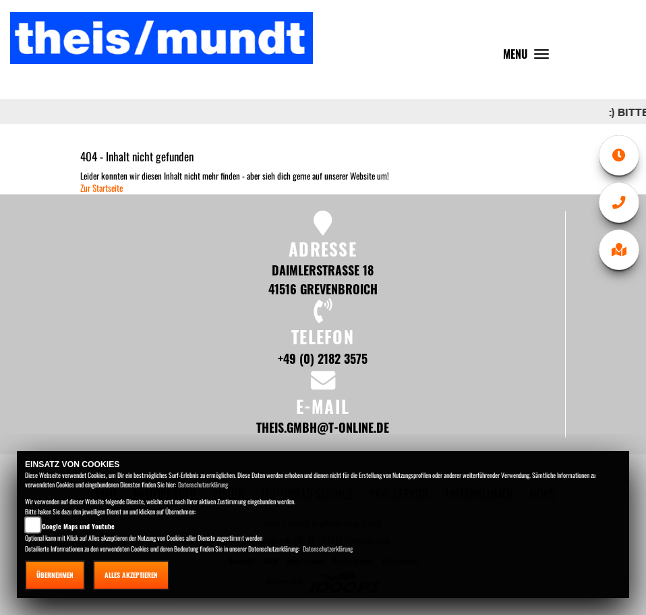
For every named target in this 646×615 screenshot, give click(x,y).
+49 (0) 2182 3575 (323, 358)
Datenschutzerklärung (203, 484)
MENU (529, 57)
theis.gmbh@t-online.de (322, 427)
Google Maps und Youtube (78, 526)
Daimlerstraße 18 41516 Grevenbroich (323, 279)
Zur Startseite (101, 187)
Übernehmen (55, 575)
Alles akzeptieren (131, 575)
